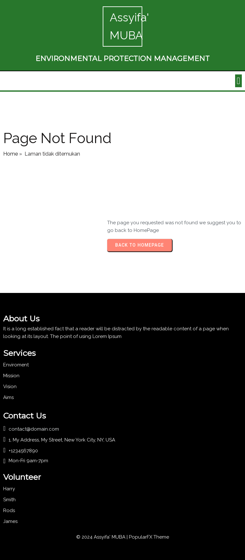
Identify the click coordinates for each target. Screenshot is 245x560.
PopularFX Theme (149, 537)
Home (10, 154)
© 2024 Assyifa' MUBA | (102, 537)
